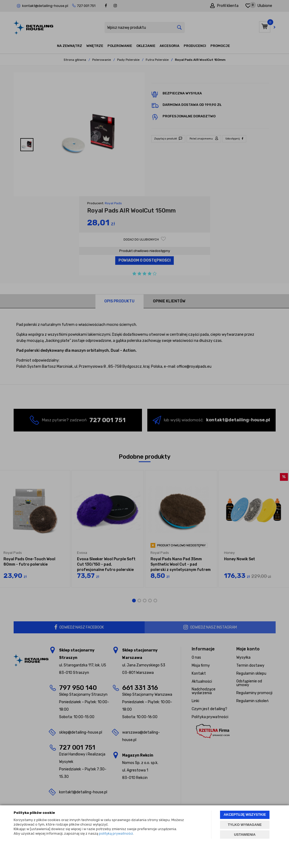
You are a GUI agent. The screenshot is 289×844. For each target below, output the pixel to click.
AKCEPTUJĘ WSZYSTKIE (245, 815)
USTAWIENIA (245, 835)
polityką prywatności (116, 833)
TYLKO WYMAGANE (244, 825)
